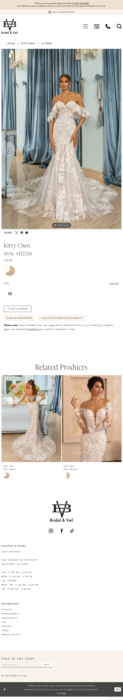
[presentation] (31, 421)
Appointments (10, 616)
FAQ (3, 625)
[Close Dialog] (5, 693)
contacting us (34, 332)
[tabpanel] (61, 139)
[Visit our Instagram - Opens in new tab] (51, 533)
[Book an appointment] (61, 12)
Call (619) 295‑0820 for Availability (67, 320)
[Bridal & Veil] (9, 26)
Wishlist (6, 612)
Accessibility (9, 620)
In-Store (46, 44)
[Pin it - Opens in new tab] (21, 233)
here (64, 696)
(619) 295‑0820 (82, 3)
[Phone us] (108, 26)
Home (11, 44)
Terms (5, 633)
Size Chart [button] (113, 284)
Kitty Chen (28, 44)
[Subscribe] (51, 668)
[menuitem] (85, 26)
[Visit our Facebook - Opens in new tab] (61, 533)
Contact (6, 629)
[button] (85, 26)
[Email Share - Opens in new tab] (26, 233)
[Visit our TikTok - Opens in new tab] (72, 533)
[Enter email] (29, 668)
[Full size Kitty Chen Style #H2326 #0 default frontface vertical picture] (61, 139)
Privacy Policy (10, 637)
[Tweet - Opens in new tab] (16, 233)
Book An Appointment (21, 320)
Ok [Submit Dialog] (117, 692)
